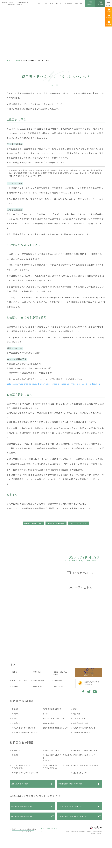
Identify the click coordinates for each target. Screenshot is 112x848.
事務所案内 (37, 672)
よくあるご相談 (79, 718)
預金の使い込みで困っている (53, 718)
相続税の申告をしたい (81, 723)
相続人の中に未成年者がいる (84, 728)
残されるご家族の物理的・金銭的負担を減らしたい (57, 758)
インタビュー (60, 3)
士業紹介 (39, 3)
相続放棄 (15, 714)
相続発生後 (100, 3)
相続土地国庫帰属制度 (81, 732)
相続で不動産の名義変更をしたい (55, 728)
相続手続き (16, 723)
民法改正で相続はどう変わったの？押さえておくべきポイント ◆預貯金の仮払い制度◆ (34, 523)
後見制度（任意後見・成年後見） (86, 750)
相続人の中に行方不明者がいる (24, 728)
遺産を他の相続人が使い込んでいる (25, 732)
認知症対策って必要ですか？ (84, 755)
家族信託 (15, 755)
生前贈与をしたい (80, 773)
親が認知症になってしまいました (86, 765)
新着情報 (17, 61)
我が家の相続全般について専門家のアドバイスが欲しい (56, 766)
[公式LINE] (108, 23)
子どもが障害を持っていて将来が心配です (22, 766)
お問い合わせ (58, 686)
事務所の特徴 (49, 3)
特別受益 (76, 714)
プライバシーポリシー (48, 828)
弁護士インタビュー (19, 680)
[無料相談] (108, 16)
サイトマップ (45, 832)
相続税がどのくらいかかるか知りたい (26, 773)
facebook (83, 691)
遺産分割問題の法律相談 (52, 709)
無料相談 (69, 3)
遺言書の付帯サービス (51, 750)
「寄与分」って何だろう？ (78, 523)
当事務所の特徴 (38, 680)
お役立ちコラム (38, 686)
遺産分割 (15, 709)
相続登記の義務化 (49, 723)
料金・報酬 (78, 3)
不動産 (14, 718)
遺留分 (75, 709)
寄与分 (45, 714)
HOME (9, 61)
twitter (89, 691)
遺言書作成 (16, 750)
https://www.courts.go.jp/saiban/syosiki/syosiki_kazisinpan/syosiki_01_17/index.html (54, 383)
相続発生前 (90, 3)
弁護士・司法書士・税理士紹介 (61, 673)
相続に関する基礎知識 (56, 523)
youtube (95, 691)
